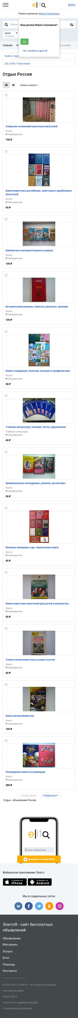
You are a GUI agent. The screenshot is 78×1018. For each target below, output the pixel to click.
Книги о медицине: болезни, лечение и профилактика (38, 370)
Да (24, 41)
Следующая (50, 795)
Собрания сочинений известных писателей (31, 126)
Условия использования (17, 1008)
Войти (71, 4)
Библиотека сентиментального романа (29, 250)
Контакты (10, 971)
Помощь (9, 964)
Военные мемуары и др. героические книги (32, 547)
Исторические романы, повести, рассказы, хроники (37, 306)
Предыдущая (28, 795)
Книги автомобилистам (20, 715)
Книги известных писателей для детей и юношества (37, 603)
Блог (6, 958)
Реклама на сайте (13, 990)
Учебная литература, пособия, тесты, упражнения (36, 427)
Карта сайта (10, 996)
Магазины (10, 944)
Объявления (12, 938)
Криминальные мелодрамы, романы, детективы (36, 483)
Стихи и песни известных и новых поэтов (30, 659)
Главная (7, 45)
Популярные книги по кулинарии (25, 771)
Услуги (7, 951)
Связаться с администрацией (20, 1002)
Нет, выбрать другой (35, 50)
